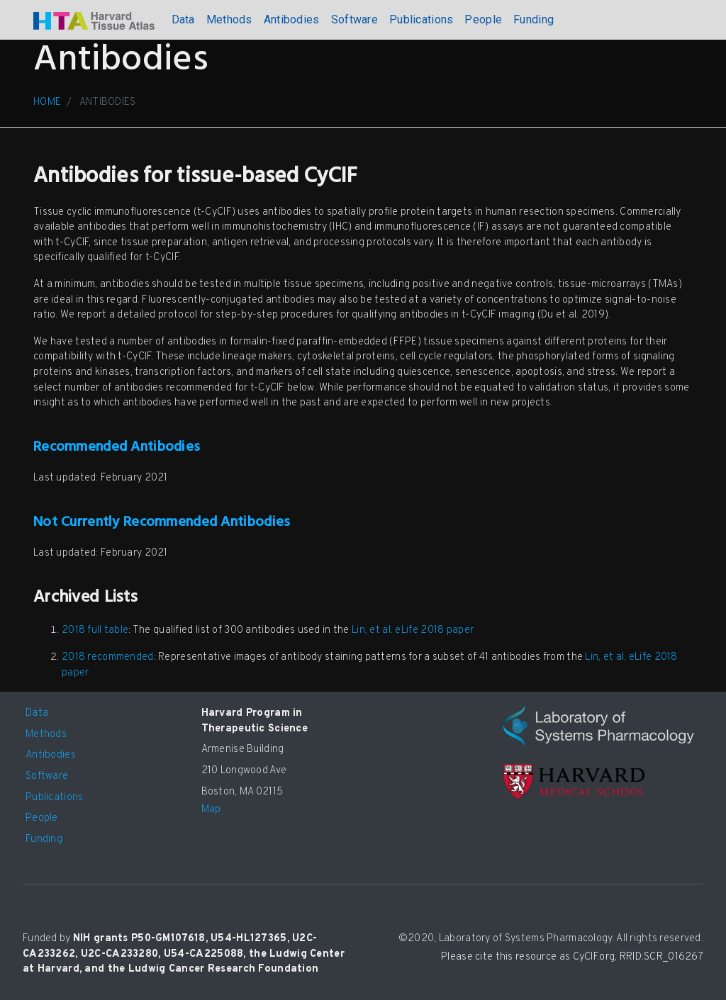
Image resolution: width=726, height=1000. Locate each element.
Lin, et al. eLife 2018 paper (413, 630)
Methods (229, 19)
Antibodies (292, 19)
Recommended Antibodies (116, 445)
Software (354, 19)
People (483, 19)
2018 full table (95, 630)
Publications (421, 19)
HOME (47, 102)
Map (211, 809)
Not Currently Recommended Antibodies (161, 520)
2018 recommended (108, 657)
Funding (533, 19)
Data (183, 19)
